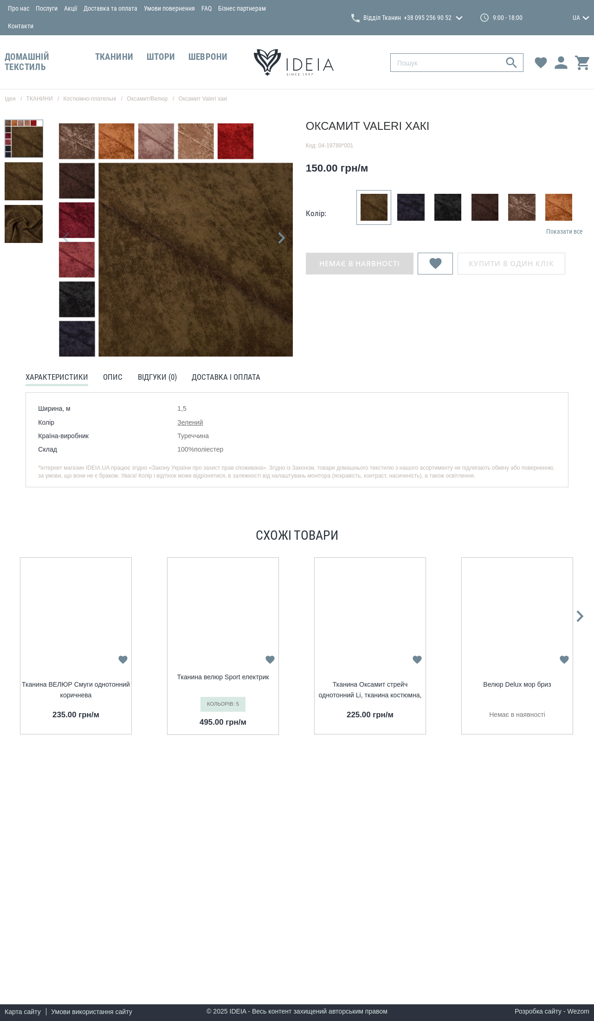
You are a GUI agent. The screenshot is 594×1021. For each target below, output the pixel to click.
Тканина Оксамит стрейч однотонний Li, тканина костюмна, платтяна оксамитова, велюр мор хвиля (370, 690)
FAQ (206, 8)
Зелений (190, 422)
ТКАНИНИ (114, 57)
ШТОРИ (161, 57)
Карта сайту (23, 1011)
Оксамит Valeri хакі (203, 99)
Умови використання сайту (91, 1011)
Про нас (18, 8)
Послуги (47, 8)
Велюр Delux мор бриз (517, 684)
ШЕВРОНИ (208, 57)
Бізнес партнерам (242, 8)
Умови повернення (169, 8)
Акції (70, 8)
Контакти (20, 26)
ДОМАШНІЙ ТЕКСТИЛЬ (27, 62)
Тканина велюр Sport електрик (223, 677)
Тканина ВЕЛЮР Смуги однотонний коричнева (76, 690)
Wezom (578, 1011)
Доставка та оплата (110, 8)
